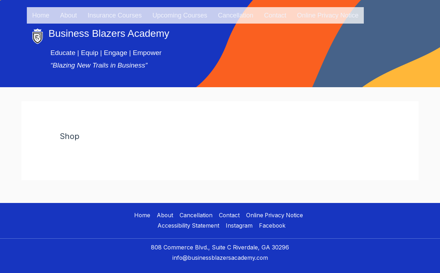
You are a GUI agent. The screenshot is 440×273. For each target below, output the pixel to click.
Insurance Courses (115, 14)
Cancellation (235, 14)
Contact (275, 14)
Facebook (271, 223)
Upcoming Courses (179, 14)
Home (40, 14)
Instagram (239, 223)
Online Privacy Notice (327, 14)
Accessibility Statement (188, 223)
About (68, 14)
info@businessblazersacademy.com (220, 255)
